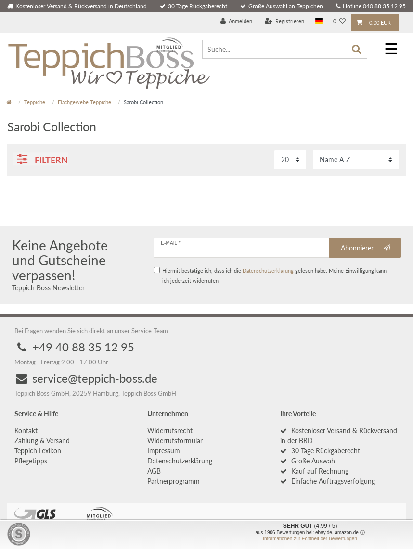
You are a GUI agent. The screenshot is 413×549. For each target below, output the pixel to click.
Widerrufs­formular (175, 441)
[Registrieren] (284, 21)
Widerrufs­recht (170, 431)
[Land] (319, 21)
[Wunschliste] (339, 21)
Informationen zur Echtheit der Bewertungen (310, 538)
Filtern (42, 159)
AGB (154, 471)
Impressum (163, 451)
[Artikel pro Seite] (290, 159)
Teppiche (34, 102)
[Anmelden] (236, 21)
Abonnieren (365, 248)
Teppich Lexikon (37, 451)
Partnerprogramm (173, 481)
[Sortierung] (356, 159)
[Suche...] (284, 49)
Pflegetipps (30, 461)
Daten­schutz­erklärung (179, 461)
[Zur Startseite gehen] (9, 102)
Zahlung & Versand (42, 441)
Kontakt (26, 431)
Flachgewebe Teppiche (84, 102)
